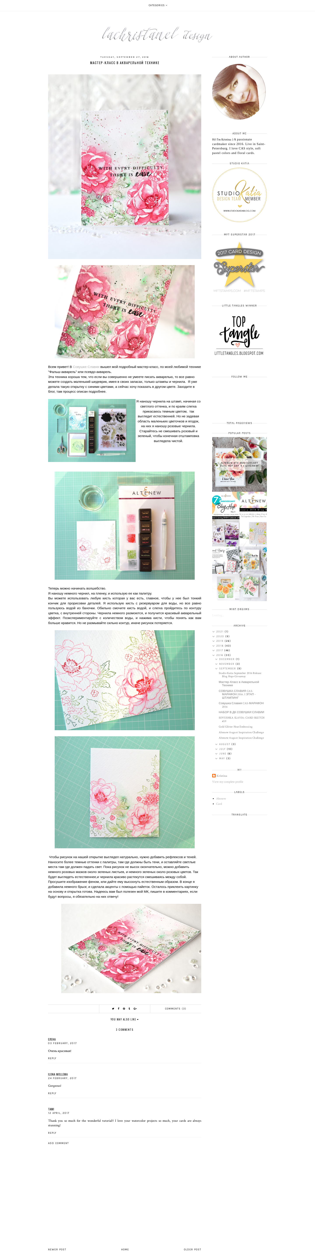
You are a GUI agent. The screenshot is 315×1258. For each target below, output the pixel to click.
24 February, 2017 (62, 1078)
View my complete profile (227, 782)
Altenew (221, 799)
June (223, 753)
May (222, 758)
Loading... (218, 615)
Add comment (58, 1143)
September (228, 668)
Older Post (192, 1249)
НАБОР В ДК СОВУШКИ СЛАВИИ (241, 712)
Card (219, 804)
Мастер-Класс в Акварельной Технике (239, 684)
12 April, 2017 (58, 1113)
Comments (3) (175, 1008)
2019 (220, 641)
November (227, 664)
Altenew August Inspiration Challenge (241, 732)
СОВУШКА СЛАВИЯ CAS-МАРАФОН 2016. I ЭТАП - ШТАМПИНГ (237, 694)
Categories (157, 5)
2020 (220, 636)
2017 (220, 650)
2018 (220, 645)
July (223, 749)
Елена (52, 1039)
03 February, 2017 (62, 1043)
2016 (220, 655)
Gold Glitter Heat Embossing (235, 727)
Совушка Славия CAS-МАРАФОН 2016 (241, 705)
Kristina (222, 776)
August (225, 744)
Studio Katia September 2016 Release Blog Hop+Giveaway (240, 675)
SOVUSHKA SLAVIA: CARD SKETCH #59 (241, 719)
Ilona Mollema (58, 1074)
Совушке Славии (86, 367)
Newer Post (57, 1249)
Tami (51, 1109)
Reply (52, 1058)
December (227, 659)
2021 (220, 631)
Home (125, 1249)
